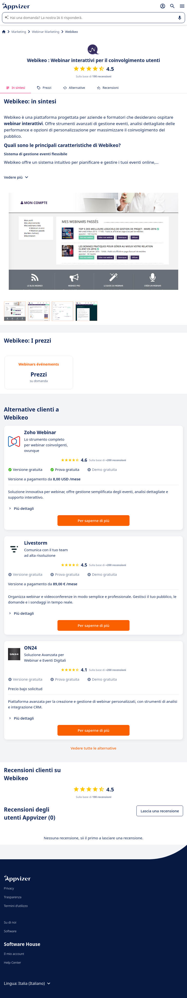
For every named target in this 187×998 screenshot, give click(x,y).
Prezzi (44, 87)
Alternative (74, 87)
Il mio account (14, 954)
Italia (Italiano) (35, 983)
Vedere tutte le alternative (93, 748)
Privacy (9, 888)
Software (10, 931)
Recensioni (108, 87)
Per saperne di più (93, 520)
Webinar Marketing (45, 31)
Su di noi (10, 922)
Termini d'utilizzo (16, 906)
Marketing (18, 31)
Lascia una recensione (159, 810)
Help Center (12, 962)
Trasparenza (12, 897)
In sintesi (15, 87)
